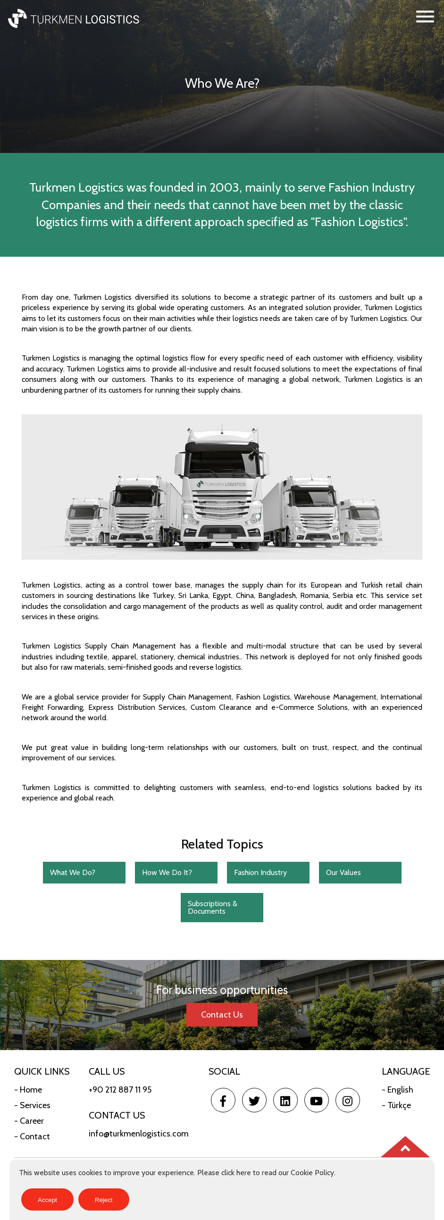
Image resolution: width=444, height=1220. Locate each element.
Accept (47, 1199)
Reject (104, 1199)
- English (397, 1089)
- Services (32, 1105)
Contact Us (222, 1015)
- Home (28, 1089)
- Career (29, 1121)
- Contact (32, 1136)
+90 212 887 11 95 (120, 1089)
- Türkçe (396, 1105)
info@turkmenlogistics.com (139, 1133)
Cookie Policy (312, 1172)
